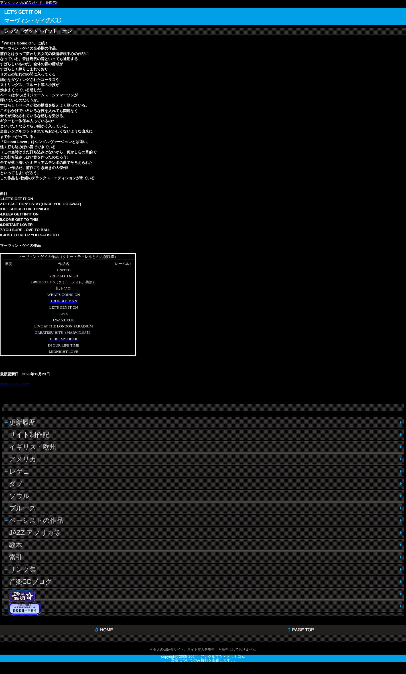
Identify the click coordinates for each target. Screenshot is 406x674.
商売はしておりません (239, 649)
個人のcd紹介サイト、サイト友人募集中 (184, 649)
